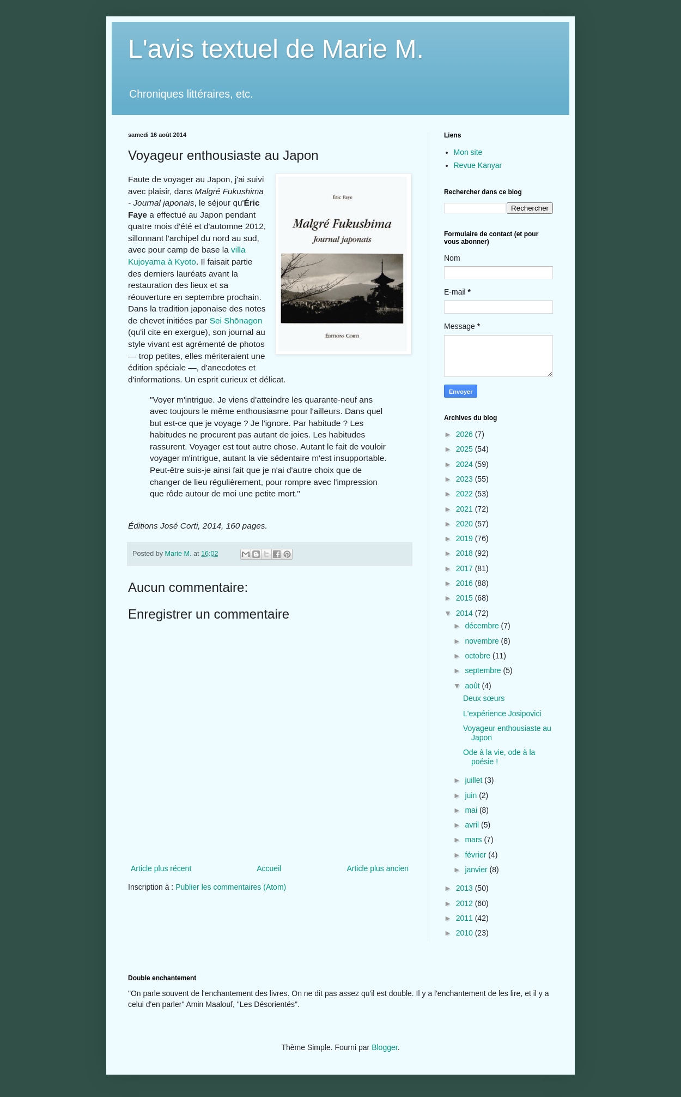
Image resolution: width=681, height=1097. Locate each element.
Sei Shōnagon (236, 320)
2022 (465, 493)
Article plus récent (161, 868)
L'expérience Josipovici (502, 713)
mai (472, 810)
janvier (477, 869)
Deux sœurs (483, 698)
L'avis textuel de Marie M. (276, 48)
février (476, 854)
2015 (465, 598)
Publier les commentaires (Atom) (230, 887)
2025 (465, 449)
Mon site (468, 152)
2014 (465, 613)
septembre (484, 670)
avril (473, 824)
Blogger (384, 1047)
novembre (483, 641)
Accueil (269, 868)
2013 (465, 888)
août (473, 685)
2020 (465, 523)
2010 (465, 932)
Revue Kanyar (478, 165)
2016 (465, 583)
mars (474, 839)
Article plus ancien (377, 868)
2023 (465, 479)
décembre (483, 625)
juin (472, 795)
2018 (465, 553)
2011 (465, 918)
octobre (478, 655)
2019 (465, 538)
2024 (465, 464)
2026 (465, 434)
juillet (474, 780)
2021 (465, 509)
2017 (465, 568)
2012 (465, 903)
